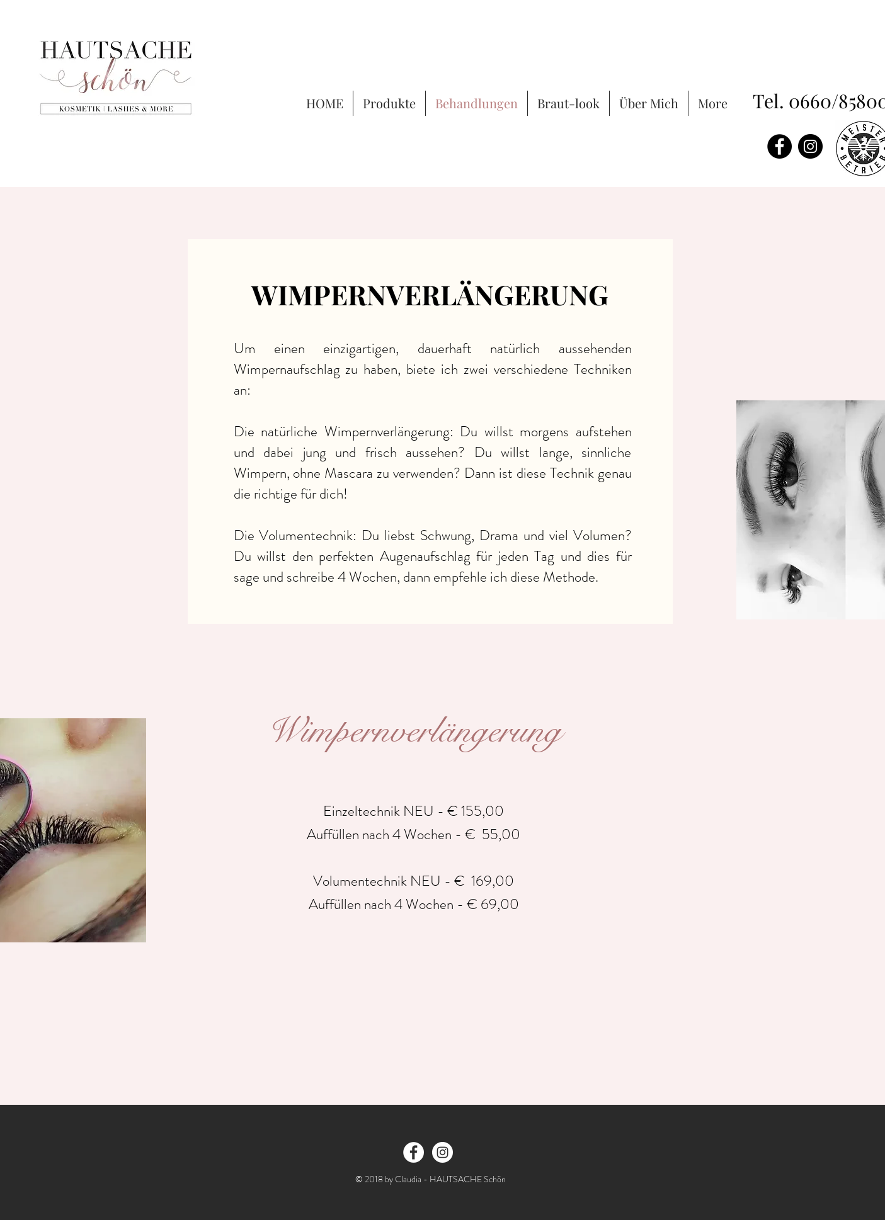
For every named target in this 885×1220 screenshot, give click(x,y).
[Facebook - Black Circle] (779, 146)
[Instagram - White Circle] (442, 1152)
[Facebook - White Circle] (413, 1152)
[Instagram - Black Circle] (810, 146)
